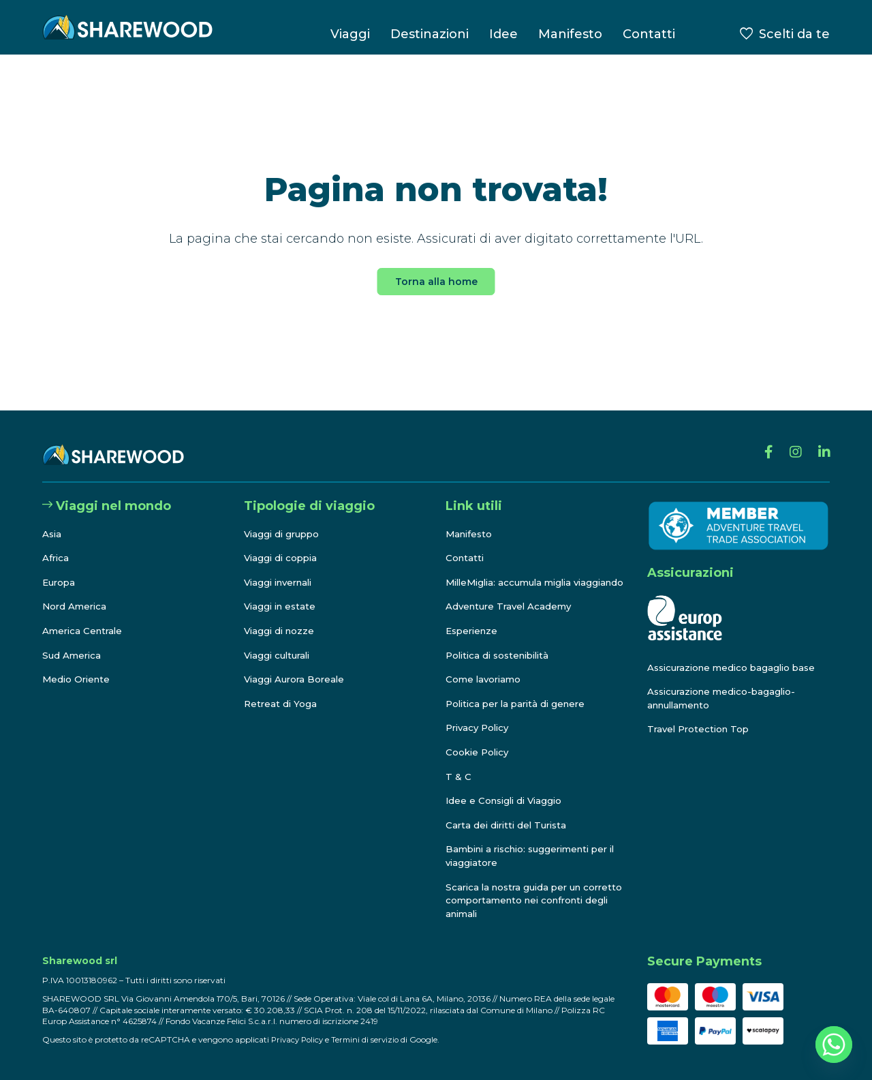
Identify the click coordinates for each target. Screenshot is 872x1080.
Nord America (76, 593)
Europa (60, 569)
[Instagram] (791, 442)
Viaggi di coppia (283, 545)
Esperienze (474, 631)
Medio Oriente (78, 666)
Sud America (73, 641)
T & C (458, 776)
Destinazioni (429, 34)
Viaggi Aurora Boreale (296, 666)
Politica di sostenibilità (502, 655)
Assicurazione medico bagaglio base (736, 654)
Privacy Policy (480, 728)
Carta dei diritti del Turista (510, 825)
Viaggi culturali (279, 641)
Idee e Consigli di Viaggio (507, 801)
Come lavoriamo (485, 680)
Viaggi (350, 34)
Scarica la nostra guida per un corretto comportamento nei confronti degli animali (518, 900)
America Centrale (84, 618)
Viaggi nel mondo (106, 492)
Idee (503, 34)
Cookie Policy (479, 752)
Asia (52, 520)
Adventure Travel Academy (512, 607)
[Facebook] (762, 442)
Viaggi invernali (282, 569)
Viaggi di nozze (281, 618)
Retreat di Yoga (281, 691)
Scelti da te (794, 34)
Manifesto (570, 34)
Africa (56, 545)
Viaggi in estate (282, 593)
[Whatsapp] (833, 1044)
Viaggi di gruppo (284, 520)
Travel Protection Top (701, 716)
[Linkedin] (822, 442)
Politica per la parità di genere (520, 704)
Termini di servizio (370, 1039)
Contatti (649, 34)
